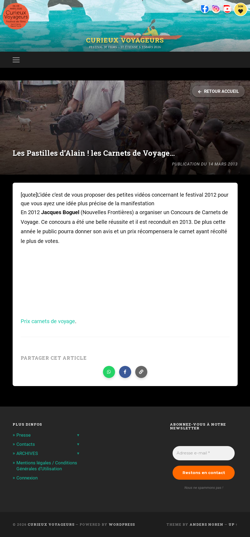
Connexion (27, 478)
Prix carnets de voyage (48, 321)
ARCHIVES (27, 453)
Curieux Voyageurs (125, 40)
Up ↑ (232, 524)
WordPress (122, 524)
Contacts (25, 444)
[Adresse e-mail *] (204, 453)
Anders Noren (206, 524)
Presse (23, 435)
